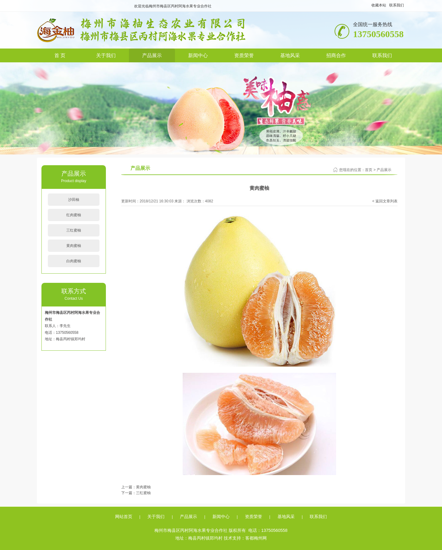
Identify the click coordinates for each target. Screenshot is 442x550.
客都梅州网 (256, 538)
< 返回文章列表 (384, 201)
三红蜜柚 (73, 230)
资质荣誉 (244, 55)
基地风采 (290, 55)
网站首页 (123, 516)
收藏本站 (378, 5)
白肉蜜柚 (73, 261)
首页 (368, 170)
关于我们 (106, 55)
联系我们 (396, 5)
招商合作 (336, 55)
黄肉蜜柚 (73, 246)
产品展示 (152, 55)
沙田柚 (73, 199)
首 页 (59, 55)
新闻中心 (198, 55)
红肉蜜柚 (73, 215)
